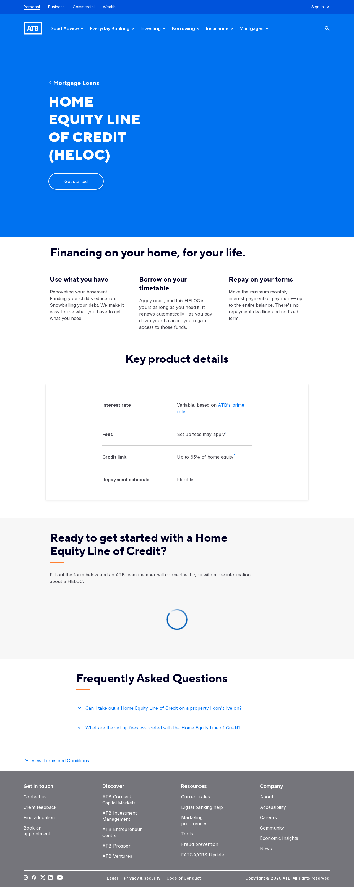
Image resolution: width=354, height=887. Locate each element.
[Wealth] (109, 6)
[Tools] (187, 833)
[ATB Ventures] (117, 856)
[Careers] (268, 817)
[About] (266, 796)
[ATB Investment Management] (119, 816)
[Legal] (112, 878)
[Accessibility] (273, 807)
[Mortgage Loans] (98, 83)
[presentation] (247, 140)
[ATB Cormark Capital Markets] (119, 800)
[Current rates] (195, 796)
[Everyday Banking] (113, 28)
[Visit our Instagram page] (26, 878)
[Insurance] (220, 28)
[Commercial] (84, 6)
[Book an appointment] (37, 831)
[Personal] (29, 6)
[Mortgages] (255, 28)
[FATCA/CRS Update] (202, 854)
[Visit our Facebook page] (34, 878)
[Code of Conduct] (184, 878)
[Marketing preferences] (194, 820)
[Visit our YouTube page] (59, 878)
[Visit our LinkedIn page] (50, 878)
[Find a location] (39, 817)
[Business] (56, 6)
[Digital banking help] (202, 807)
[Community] (272, 828)
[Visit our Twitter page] (42, 878)
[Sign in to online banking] (323, 6)
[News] (266, 848)
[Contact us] (35, 796)
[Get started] (76, 181)
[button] (177, 707)
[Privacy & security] (142, 878)
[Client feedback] (40, 807)
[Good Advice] (67, 28)
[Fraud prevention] (199, 844)
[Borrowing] (186, 28)
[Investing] (153, 28)
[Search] (331, 28)
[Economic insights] (279, 838)
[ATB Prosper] (116, 846)
